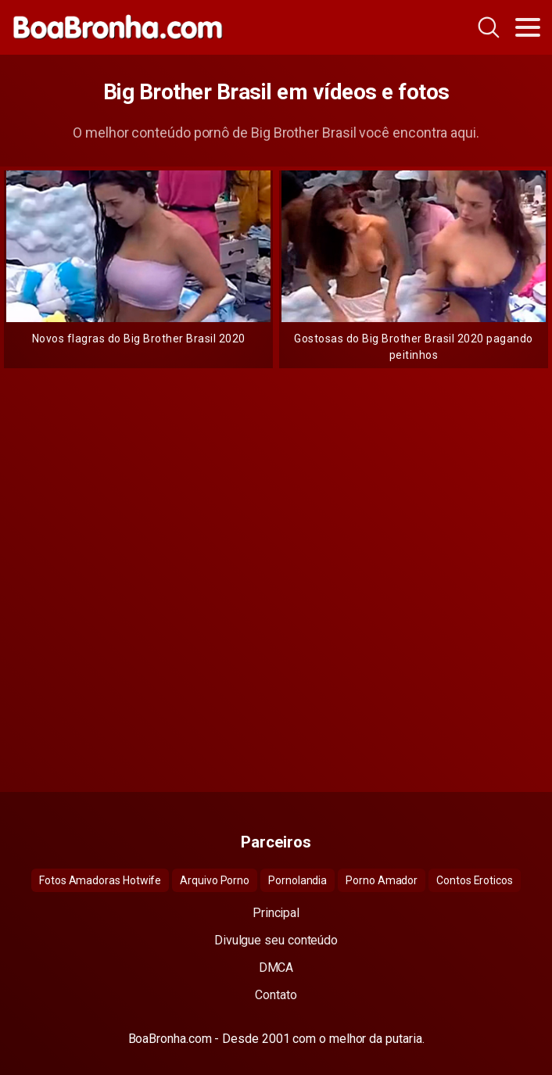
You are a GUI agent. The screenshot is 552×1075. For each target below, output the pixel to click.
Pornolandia (297, 880)
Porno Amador (382, 880)
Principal (276, 912)
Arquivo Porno (214, 880)
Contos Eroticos (474, 880)
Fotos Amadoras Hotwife (100, 880)
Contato (275, 994)
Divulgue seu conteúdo (276, 940)
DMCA (276, 967)
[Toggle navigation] (527, 27)
